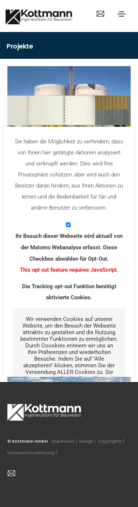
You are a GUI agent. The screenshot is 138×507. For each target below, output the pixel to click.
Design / (88, 441)
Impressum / (65, 441)
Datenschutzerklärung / (33, 453)
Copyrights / (112, 441)
